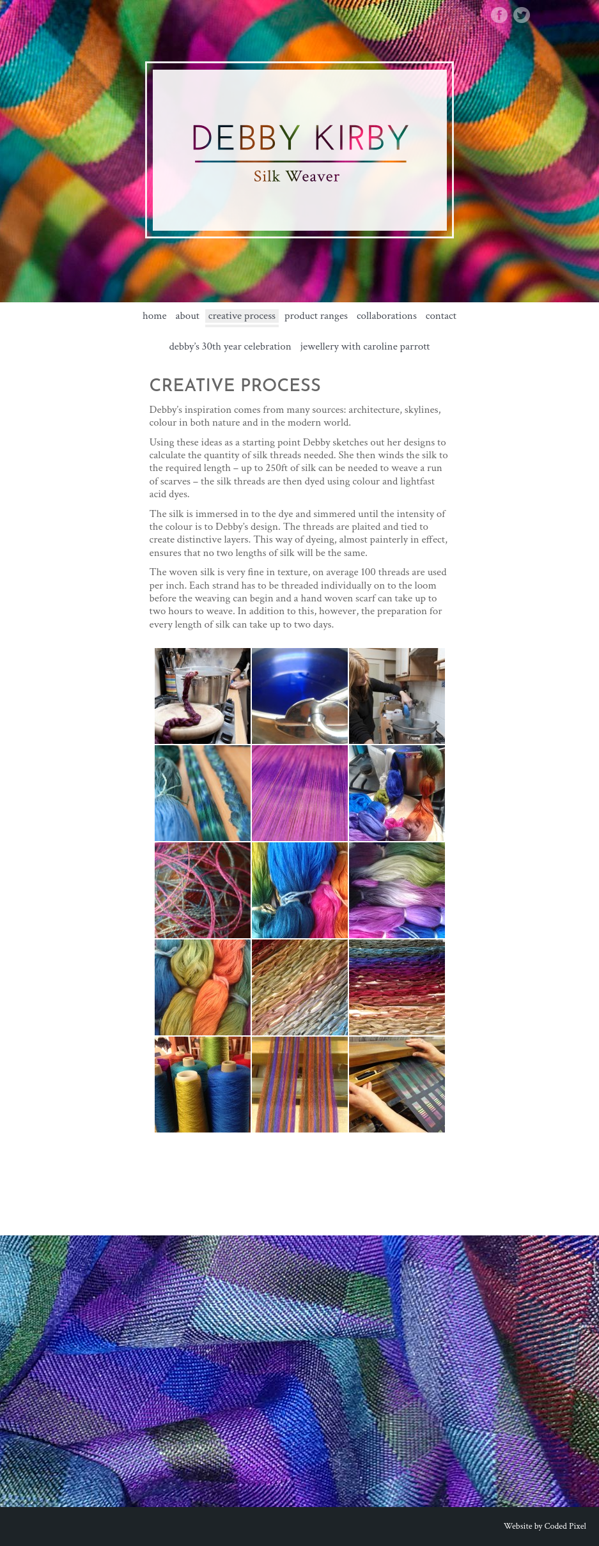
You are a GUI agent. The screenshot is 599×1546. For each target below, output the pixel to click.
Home (155, 316)
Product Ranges (316, 316)
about (187, 316)
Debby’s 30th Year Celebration (230, 346)
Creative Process (242, 316)
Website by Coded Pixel (545, 1526)
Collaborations (387, 316)
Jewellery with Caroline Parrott (365, 346)
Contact (441, 316)
